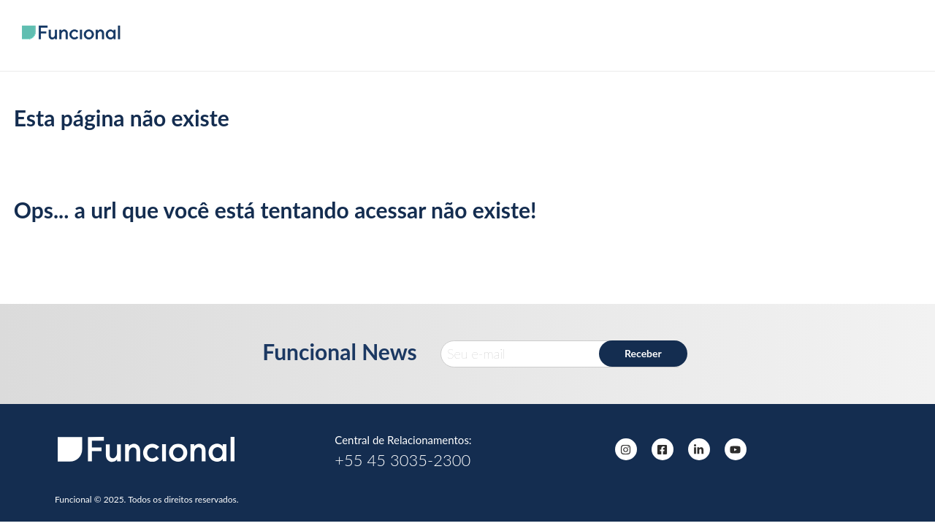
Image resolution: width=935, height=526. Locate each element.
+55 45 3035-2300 (402, 460)
